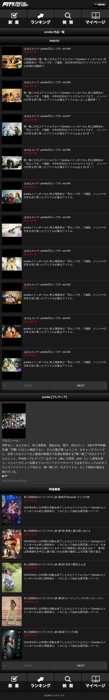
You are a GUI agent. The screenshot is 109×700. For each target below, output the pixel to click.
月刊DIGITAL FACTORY (15, 4)
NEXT (80, 385)
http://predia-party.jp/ (14, 480)
